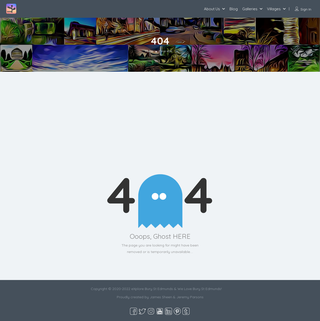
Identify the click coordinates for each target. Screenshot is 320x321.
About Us (212, 8)
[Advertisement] (160, 127)
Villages (274, 8)
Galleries (250, 8)
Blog (234, 8)
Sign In (305, 9)
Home (149, 51)
